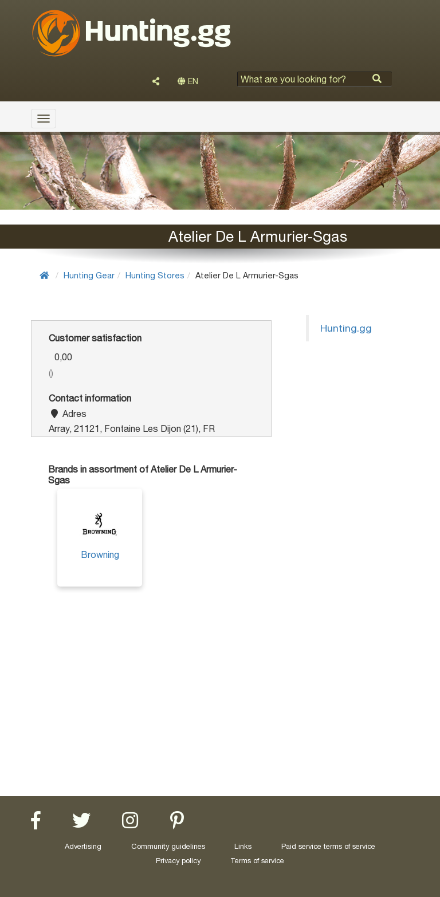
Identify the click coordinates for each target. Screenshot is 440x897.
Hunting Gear (89, 275)
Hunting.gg (346, 328)
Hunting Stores (154, 275)
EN (188, 81)
